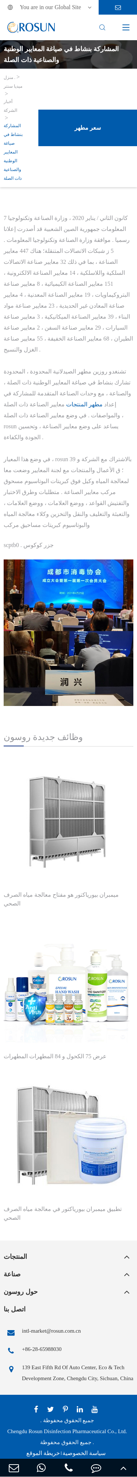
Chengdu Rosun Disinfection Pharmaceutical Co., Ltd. (67, 1431)
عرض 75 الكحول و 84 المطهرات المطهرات (55, 1056)
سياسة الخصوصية (84, 1453)
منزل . (9, 77)
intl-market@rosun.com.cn (42, 1332)
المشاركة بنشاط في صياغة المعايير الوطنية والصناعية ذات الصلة (13, 152)
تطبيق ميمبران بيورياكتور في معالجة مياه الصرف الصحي (63, 1213)
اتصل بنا (15, 1309)
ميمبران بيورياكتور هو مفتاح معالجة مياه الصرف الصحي (61, 899)
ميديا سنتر (13, 86)
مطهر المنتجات (84, 404)
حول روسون (21, 1291)
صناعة (12, 1274)
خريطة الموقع (43, 1453)
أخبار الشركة (10, 106)
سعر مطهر (88, 128)
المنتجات (15, 1256)
